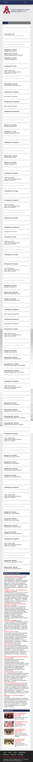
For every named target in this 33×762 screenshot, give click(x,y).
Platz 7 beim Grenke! (9, 644)
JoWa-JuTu (6, 754)
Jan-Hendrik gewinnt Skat (10, 672)
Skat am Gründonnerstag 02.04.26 (12, 683)
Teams (10, 752)
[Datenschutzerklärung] (18, 757)
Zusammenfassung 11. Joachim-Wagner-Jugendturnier (20, 731)
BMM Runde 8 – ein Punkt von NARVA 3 (14, 695)
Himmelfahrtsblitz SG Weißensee (12, 576)
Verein (15, 752)
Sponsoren (13, 754)
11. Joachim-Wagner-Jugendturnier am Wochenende (20, 741)
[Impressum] (6, 757)
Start (4, 752)
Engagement (22, 752)
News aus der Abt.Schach (13, 573)
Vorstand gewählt (8, 631)
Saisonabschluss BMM (10, 620)
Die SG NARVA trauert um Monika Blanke (21, 722)
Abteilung (20, 754)
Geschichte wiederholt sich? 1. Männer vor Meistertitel (20, 715)
